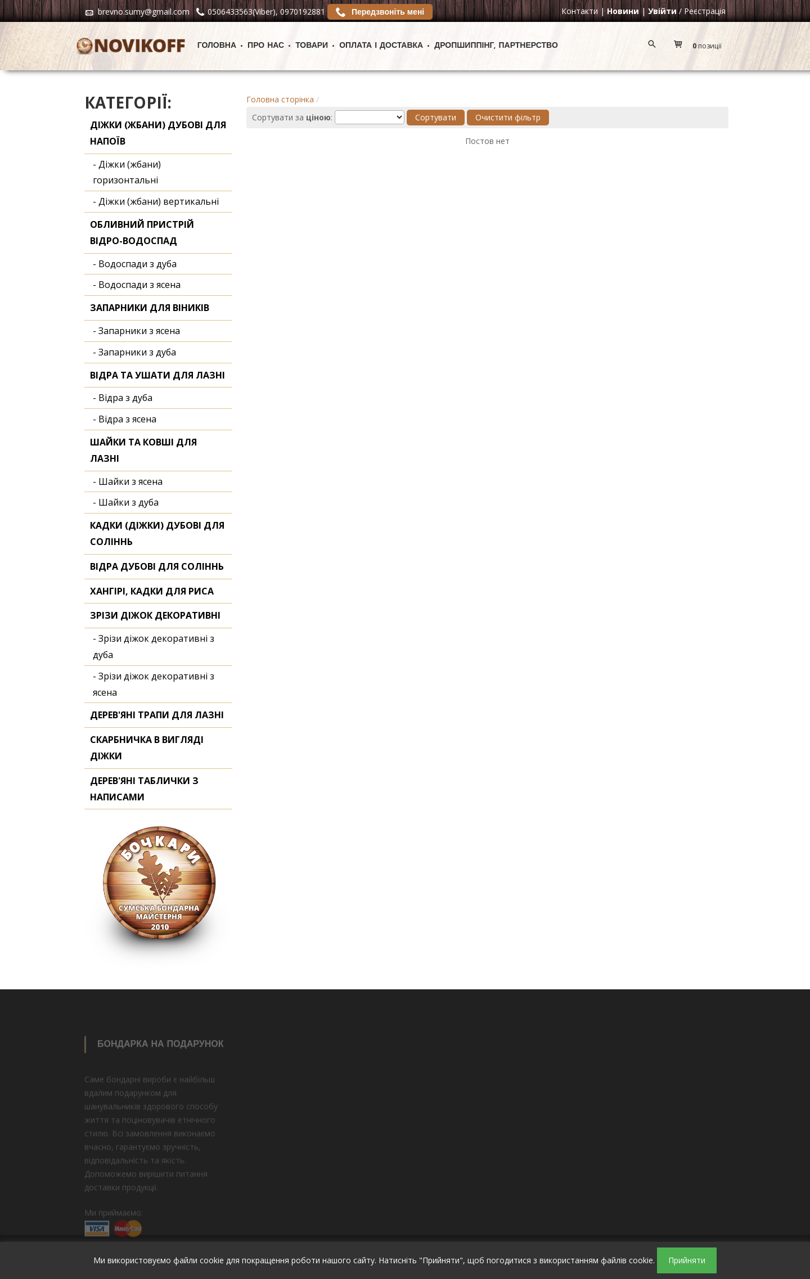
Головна (216, 46)
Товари (311, 46)
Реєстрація (705, 11)
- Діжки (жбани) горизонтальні (127, 172)
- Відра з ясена (124, 419)
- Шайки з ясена (128, 481)
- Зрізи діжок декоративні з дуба (153, 646)
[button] (700, 46)
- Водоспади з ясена (137, 284)
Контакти (579, 11)
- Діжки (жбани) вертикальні (156, 201)
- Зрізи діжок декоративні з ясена (153, 684)
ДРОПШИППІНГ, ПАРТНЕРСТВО (496, 46)
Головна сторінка (280, 99)
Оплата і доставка (381, 46)
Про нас (266, 46)
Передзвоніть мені (380, 12)
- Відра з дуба (122, 397)
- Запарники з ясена (136, 331)
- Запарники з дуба (134, 352)
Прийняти (686, 1260)
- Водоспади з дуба (135, 264)
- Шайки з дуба (126, 502)
